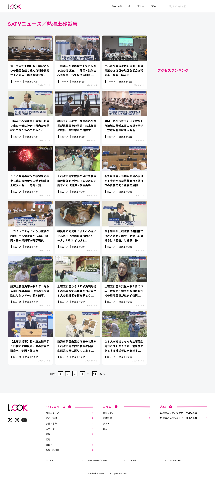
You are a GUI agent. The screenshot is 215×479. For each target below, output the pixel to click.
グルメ (106, 422)
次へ (103, 373)
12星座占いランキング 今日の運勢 (178, 411)
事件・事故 (51, 422)
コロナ (49, 443)
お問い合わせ (176, 459)
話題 (48, 438)
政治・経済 (51, 416)
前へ (52, 373)
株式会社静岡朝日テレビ (99, 472)
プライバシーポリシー (97, 459)
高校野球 (107, 416)
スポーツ (50, 427)
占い (153, 6)
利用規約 (132, 459)
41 (95, 373)
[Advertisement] (182, 41)
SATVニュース (121, 6)
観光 (105, 427)
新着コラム (108, 411)
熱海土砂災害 (52, 448)
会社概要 (50, 459)
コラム (140, 6)
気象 (48, 432)
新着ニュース (52, 411)
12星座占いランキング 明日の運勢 (178, 416)
